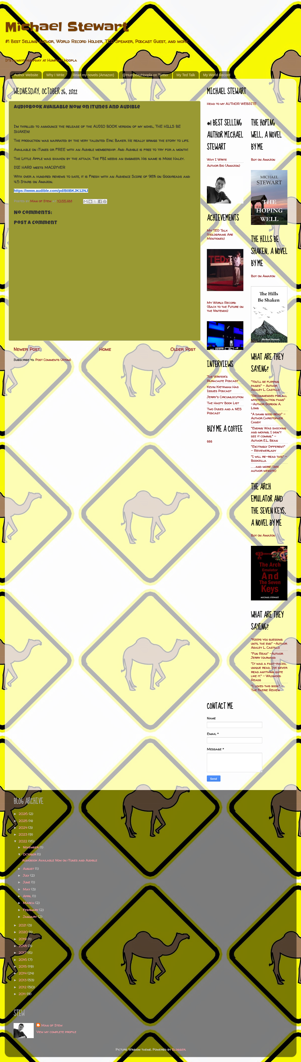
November (31, 847)
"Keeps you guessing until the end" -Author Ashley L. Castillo (269, 643)
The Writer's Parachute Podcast (222, 378)
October (30, 854)
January (30, 916)
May (27, 889)
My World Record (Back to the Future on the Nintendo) (225, 306)
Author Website (26, 75)
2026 (24, 813)
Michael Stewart (66, 27)
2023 (23, 834)
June (27, 882)
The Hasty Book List (223, 403)
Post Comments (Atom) (53, 359)
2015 (23, 966)
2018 (23, 946)
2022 (23, 841)
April (27, 896)
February (31, 910)
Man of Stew (51, 1025)
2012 (23, 987)
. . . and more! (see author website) (265, 468)
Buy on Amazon (263, 159)
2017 (23, 952)
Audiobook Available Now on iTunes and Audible (59, 860)
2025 (23, 821)
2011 (23, 994)
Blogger (178, 1049)
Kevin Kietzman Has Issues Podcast (223, 389)
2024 (23, 827)
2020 (24, 932)
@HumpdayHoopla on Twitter (145, 75)
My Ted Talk (185, 75)
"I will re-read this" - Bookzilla (269, 458)
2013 (23, 980)
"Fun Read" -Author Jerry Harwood (267, 655)
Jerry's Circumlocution (225, 397)
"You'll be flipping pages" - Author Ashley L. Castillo (265, 385)
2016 (23, 959)
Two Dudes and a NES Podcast (224, 411)
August (29, 868)
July (26, 875)
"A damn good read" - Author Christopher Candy (268, 418)
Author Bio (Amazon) (223, 165)
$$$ (209, 441)
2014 (23, 973)
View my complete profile (56, 1032)
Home (105, 349)
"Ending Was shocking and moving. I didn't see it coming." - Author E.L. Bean (268, 434)
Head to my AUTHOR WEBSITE (231, 103)
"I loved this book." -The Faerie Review (267, 688)
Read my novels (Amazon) (93, 75)
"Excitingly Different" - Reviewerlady (268, 448)
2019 (23, 939)
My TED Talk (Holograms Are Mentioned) (220, 234)
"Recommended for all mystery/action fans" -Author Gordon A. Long (269, 401)
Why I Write (55, 75)
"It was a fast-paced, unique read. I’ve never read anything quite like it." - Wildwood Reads (269, 671)
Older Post (183, 349)
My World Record (216, 75)
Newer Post (27, 349)
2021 (23, 925)
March (29, 903)
